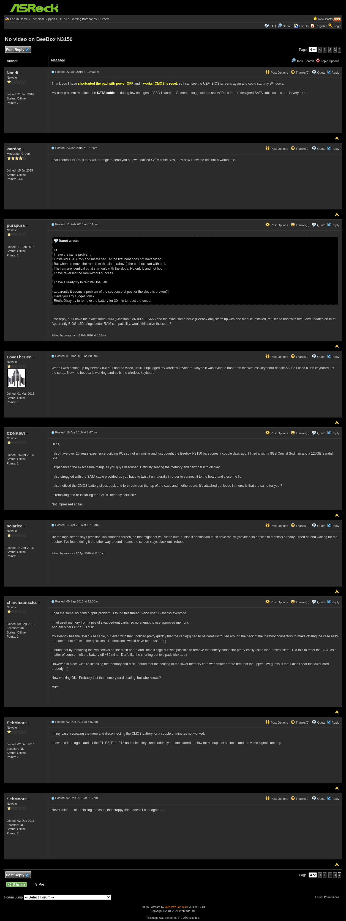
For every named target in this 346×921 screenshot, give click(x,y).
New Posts (325, 19)
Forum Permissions (328, 897)
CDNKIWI (17, 433)
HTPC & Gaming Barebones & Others (84, 19)
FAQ (273, 26)
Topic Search (302, 61)
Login (337, 26)
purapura (17, 225)
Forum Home (19, 19)
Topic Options (327, 61)
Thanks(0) (300, 72)
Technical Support (43, 19)
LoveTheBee (20, 357)
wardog (16, 148)
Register (321, 26)
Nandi (14, 72)
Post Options (276, 72)
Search (287, 26)
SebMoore (18, 722)
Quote (321, 72)
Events (301, 26)
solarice (16, 526)
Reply (335, 72)
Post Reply (17, 50)
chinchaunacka (23, 602)
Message (58, 60)
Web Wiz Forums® (176, 907)
